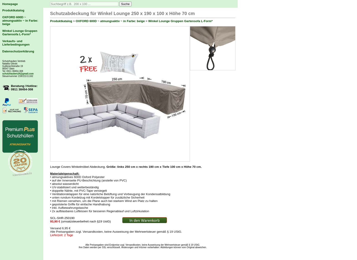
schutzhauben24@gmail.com (18, 73)
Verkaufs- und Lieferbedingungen (16, 42)
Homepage (10, 4)
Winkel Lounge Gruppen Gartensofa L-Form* (19, 32)
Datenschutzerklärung (18, 51)
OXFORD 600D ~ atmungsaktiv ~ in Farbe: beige (20, 20)
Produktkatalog (13, 10)
